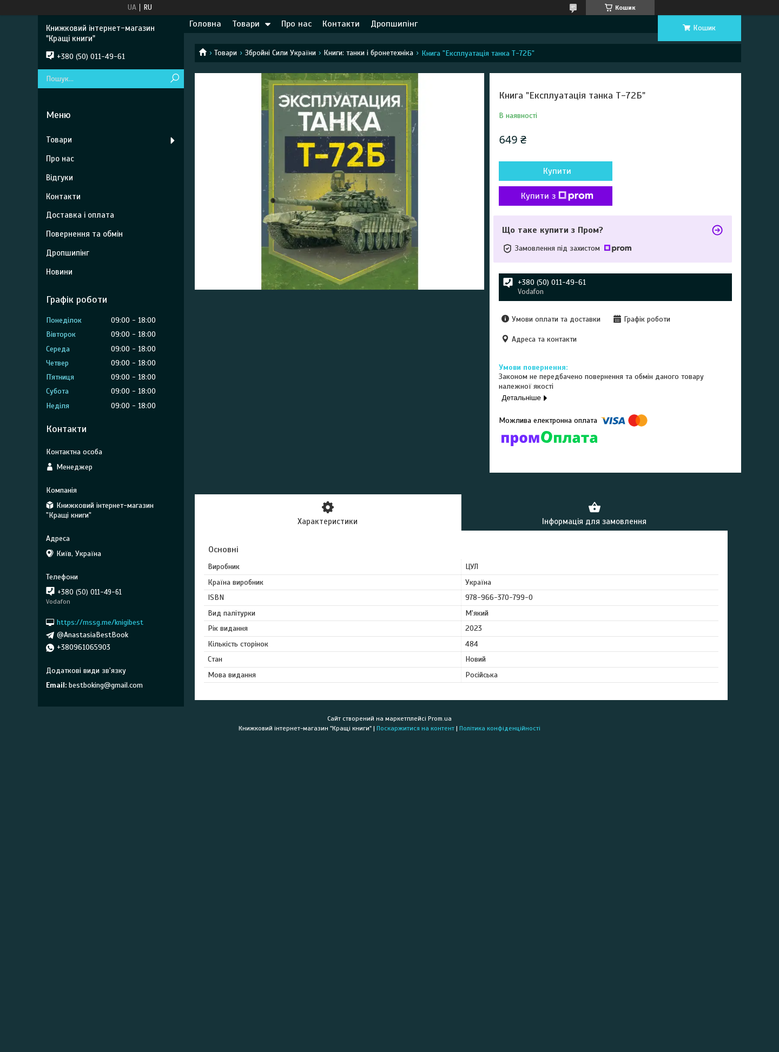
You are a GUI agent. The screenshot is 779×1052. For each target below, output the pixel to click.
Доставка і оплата (80, 215)
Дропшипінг (394, 23)
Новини (59, 272)
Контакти (341, 23)
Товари (246, 23)
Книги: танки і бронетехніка (368, 52)
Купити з (557, 196)
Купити (557, 171)
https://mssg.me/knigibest (100, 622)
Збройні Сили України (280, 52)
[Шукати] (174, 78)
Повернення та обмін (84, 234)
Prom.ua (440, 718)
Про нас (296, 23)
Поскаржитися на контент (415, 728)
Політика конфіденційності (499, 728)
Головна (205, 23)
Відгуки (59, 177)
